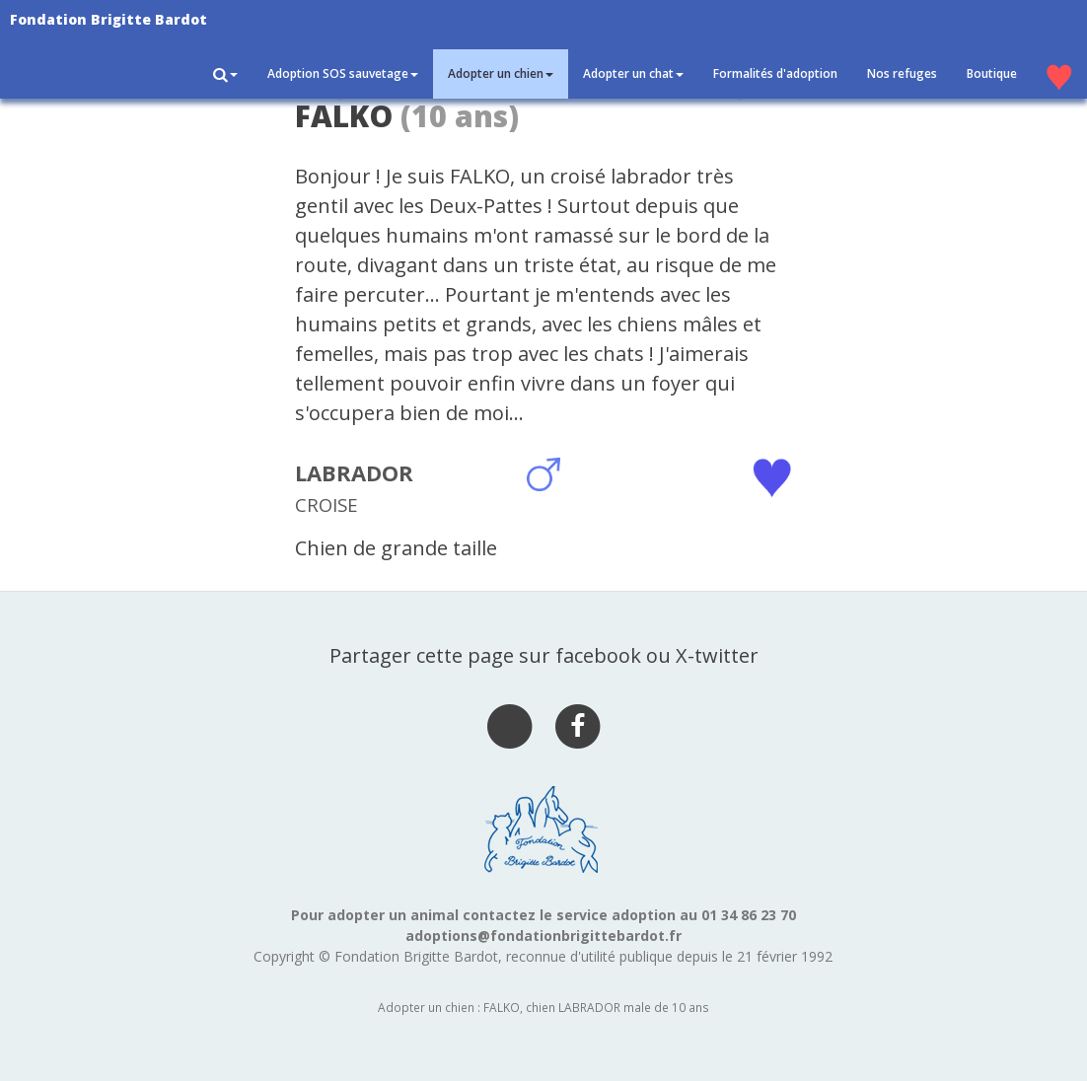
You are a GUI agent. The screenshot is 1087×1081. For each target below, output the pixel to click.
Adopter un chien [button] (500, 73)
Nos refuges (902, 73)
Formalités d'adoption (775, 73)
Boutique (992, 73)
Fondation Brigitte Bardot (108, 19)
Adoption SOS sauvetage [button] (342, 73)
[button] (225, 74)
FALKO (344, 116)
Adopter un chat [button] (633, 73)
